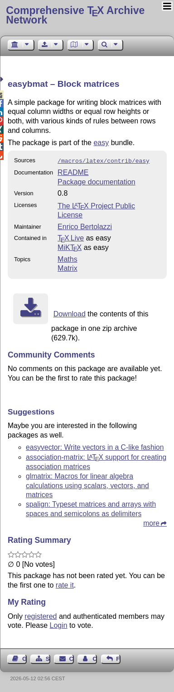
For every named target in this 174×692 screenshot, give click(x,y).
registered (40, 615)
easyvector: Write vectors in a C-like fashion (95, 446)
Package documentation (96, 181)
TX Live (71, 237)
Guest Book (24, 657)
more (151, 522)
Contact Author (94, 657)
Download (69, 313)
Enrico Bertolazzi (85, 226)
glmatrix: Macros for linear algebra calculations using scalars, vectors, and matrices (87, 484)
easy (101, 142)
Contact (71, 657)
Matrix (67, 267)
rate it (65, 584)
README (73, 171)
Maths (67, 258)
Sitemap (48, 657)
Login (59, 624)
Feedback (118, 657)
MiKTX (70, 246)
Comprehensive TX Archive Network (75, 15)
